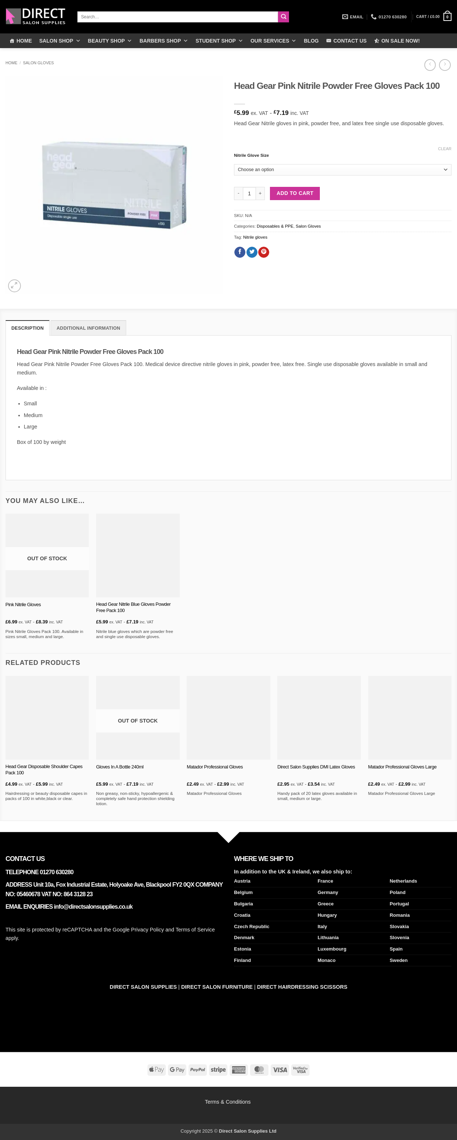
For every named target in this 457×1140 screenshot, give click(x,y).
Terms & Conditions (228, 1101)
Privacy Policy (147, 929)
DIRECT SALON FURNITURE (217, 986)
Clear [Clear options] (444, 148)
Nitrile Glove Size (251, 155)
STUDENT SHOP (219, 41)
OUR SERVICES (274, 41)
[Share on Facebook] (239, 252)
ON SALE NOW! (400, 41)
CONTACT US (350, 41)
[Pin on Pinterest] (263, 252)
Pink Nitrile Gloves (23, 604)
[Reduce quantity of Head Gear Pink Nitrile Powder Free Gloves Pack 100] (238, 193)
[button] (433, 17)
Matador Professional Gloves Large (402, 766)
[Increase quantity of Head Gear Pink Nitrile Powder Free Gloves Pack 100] (260, 193)
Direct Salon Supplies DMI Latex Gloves (316, 766)
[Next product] (430, 65)
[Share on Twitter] (251, 252)
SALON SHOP (60, 41)
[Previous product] (444, 65)
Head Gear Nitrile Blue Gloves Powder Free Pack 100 (133, 607)
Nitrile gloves (255, 237)
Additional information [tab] (83, 328)
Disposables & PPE (275, 226)
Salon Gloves (38, 63)
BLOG (311, 41)
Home (11, 63)
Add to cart (295, 193)
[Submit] (283, 16)
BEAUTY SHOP (110, 41)
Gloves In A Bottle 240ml (119, 766)
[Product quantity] (249, 193)
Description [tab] (26, 328)
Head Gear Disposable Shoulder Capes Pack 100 (44, 769)
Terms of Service (195, 929)
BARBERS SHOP (163, 41)
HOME (24, 41)
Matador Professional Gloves (215, 766)
